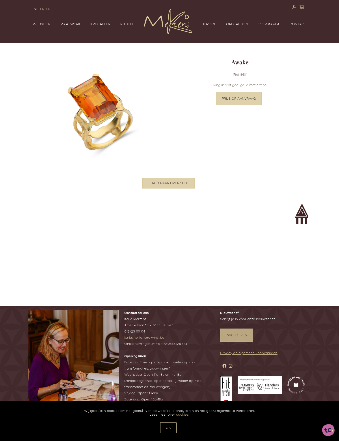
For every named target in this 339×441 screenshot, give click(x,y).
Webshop (42, 24)
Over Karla (268, 24)
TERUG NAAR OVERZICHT (168, 183)
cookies (182, 415)
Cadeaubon (237, 24)
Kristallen (100, 24)
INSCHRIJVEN (236, 335)
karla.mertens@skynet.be (144, 338)
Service (209, 24)
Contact (297, 24)
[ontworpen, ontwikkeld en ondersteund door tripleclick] (328, 430)
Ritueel (127, 24)
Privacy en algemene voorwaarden (249, 353)
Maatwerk (70, 24)
